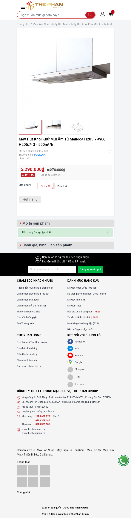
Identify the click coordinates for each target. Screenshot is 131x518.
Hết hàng (30, 199)
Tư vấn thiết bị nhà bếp (83, 317)
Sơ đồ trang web (25, 323)
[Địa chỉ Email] (52, 269)
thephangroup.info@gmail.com (38, 411)
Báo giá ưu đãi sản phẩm (84, 311)
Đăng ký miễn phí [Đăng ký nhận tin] (90, 269)
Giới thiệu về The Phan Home (32, 342)
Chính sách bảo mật (27, 360)
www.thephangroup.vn (33, 433)
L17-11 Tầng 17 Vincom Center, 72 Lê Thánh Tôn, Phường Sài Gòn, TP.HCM (72, 397)
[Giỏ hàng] (110, 13)
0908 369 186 (43, 424)
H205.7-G (61, 185)
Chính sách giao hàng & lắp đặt (33, 293)
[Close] (107, 232)
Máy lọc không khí (76, 299)
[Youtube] (70, 355)
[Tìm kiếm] (90, 15)
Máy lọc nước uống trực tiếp (82, 288)
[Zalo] (70, 348)
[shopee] (75, 370)
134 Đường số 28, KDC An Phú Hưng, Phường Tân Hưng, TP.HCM (66, 402)
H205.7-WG (46, 186)
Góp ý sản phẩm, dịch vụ (29, 366)
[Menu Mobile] (23, 7)
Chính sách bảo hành (28, 299)
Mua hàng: (27, 416)
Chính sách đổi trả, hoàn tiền (32, 305)
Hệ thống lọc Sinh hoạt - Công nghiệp (86, 293)
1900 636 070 (43, 416)
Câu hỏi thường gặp (27, 317)
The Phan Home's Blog (28, 311)
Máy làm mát (74, 305)
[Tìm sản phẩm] (56, 15)
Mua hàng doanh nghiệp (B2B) (83, 323)
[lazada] (75, 384)
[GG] (70, 362)
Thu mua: (27, 424)
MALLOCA (40, 154)
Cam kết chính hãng (27, 348)
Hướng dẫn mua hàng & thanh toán (35, 288)
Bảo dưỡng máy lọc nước (80, 329)
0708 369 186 (43, 420)
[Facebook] (70, 341)
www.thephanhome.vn (33, 429)
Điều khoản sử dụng (27, 354)
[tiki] (73, 377)
